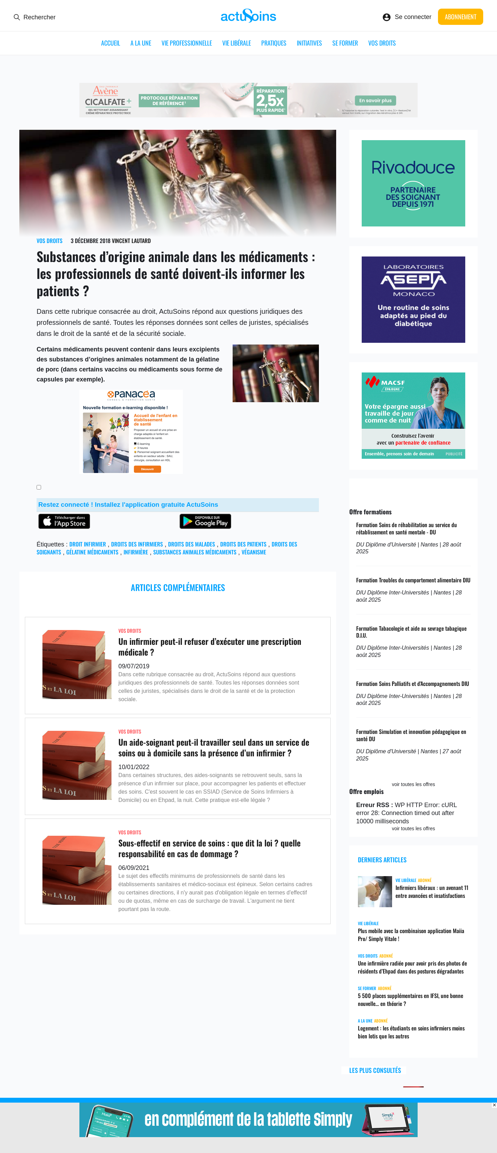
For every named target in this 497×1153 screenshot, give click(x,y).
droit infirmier (87, 544)
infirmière (136, 552)
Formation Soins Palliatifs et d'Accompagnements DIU (412, 683)
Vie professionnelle (187, 42)
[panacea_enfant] (131, 471)
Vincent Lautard (131, 240)
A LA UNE (140, 42)
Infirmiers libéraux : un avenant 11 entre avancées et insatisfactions (432, 891)
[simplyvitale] (248, 1135)
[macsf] (413, 456)
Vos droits (382, 42)
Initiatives (309, 42)
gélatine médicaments (92, 552)
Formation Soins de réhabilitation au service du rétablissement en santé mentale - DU (406, 528)
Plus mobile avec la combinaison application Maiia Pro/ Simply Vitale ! (411, 935)
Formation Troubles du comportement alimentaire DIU (413, 580)
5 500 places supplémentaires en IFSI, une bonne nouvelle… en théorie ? (410, 999)
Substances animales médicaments (194, 552)
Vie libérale (236, 42)
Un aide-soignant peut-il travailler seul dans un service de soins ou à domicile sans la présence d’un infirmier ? (213, 747)
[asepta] (413, 340)
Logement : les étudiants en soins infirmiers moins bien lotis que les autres (411, 1032)
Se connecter (413, 16)
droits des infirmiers (137, 544)
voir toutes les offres (413, 784)
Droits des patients (243, 544)
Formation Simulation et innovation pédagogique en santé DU (411, 735)
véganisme (254, 552)
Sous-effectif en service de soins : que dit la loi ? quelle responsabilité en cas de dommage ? (209, 848)
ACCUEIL (110, 42)
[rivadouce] (413, 224)
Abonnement (460, 16)
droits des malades (191, 544)
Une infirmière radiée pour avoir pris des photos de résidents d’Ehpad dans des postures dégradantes (412, 967)
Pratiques (273, 42)
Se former (345, 42)
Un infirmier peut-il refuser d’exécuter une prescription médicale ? (209, 646)
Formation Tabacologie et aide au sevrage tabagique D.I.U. (411, 632)
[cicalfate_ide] (248, 115)
